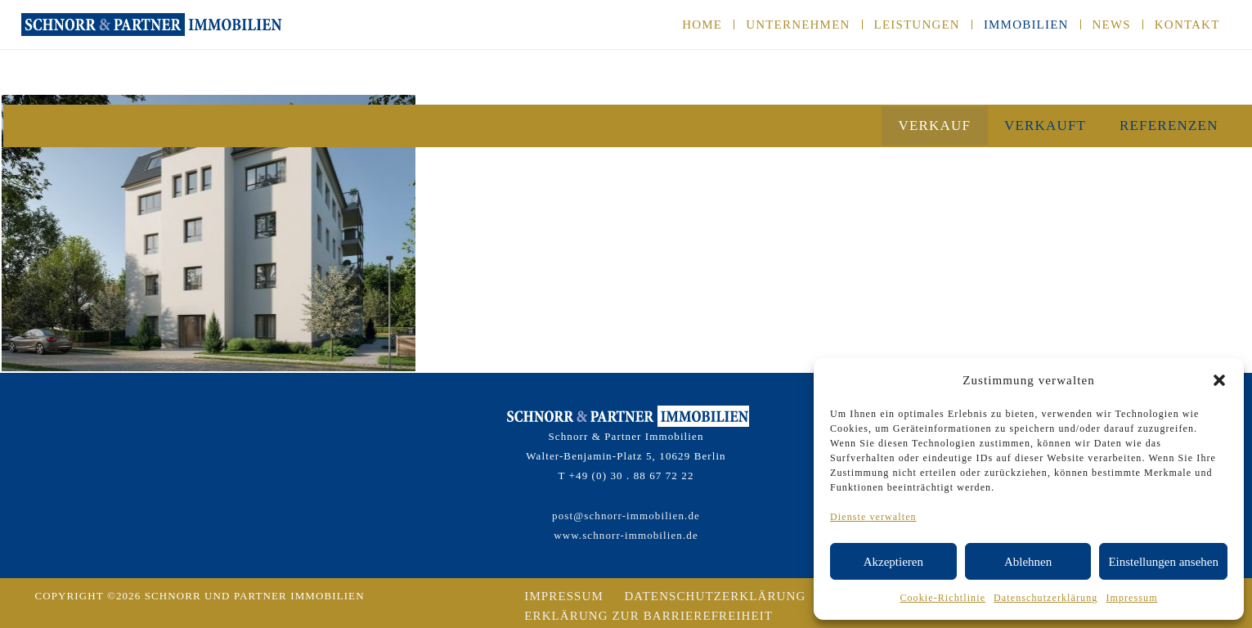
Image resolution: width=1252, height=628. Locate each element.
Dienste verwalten (873, 517)
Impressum (1131, 597)
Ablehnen (1028, 561)
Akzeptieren (893, 561)
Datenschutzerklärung (1045, 597)
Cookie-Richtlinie (942, 597)
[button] (1219, 380)
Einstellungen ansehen (1163, 561)
